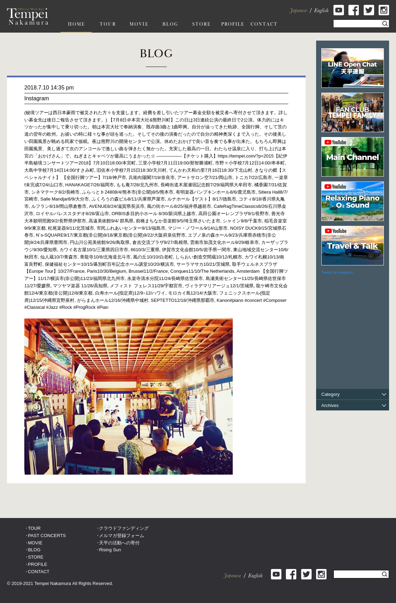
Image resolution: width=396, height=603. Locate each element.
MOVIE (35, 542)
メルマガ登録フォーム (121, 535)
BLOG (34, 549)
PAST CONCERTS (47, 535)
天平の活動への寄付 (119, 542)
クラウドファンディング (124, 528)
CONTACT (38, 571)
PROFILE (37, 564)
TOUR (34, 528)
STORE (35, 557)
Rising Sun (110, 549)
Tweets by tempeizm (337, 272)
